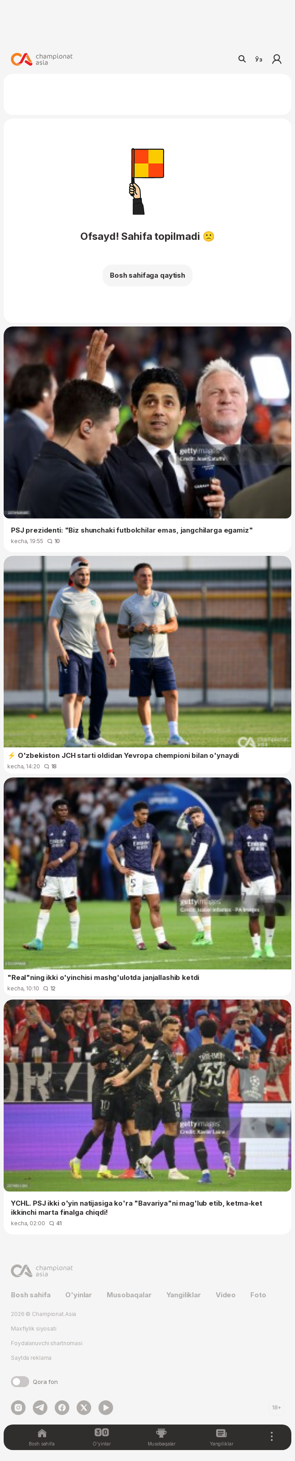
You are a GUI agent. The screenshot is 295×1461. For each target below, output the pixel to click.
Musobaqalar (129, 1294)
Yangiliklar (183, 1294)
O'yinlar (78, 1294)
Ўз (258, 59)
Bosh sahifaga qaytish (147, 275)
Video (226, 1294)
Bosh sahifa (31, 1294)
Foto (258, 1294)
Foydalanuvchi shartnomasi (47, 1343)
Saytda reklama (31, 1357)
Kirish (276, 59)
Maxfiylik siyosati (34, 1328)
